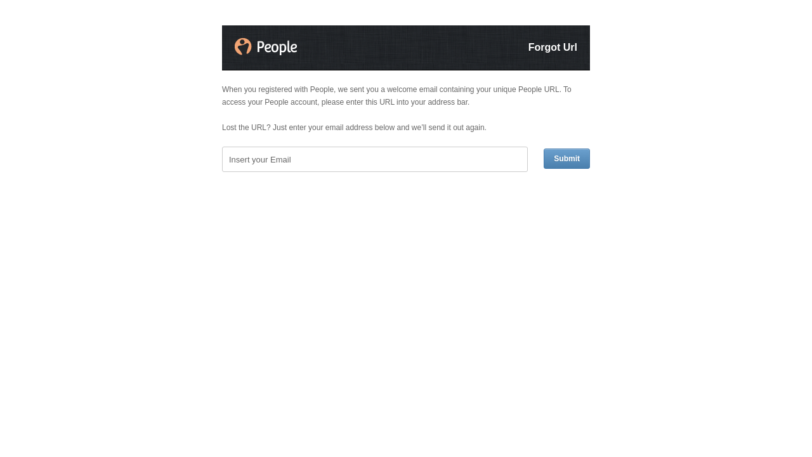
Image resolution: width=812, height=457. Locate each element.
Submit (567, 158)
